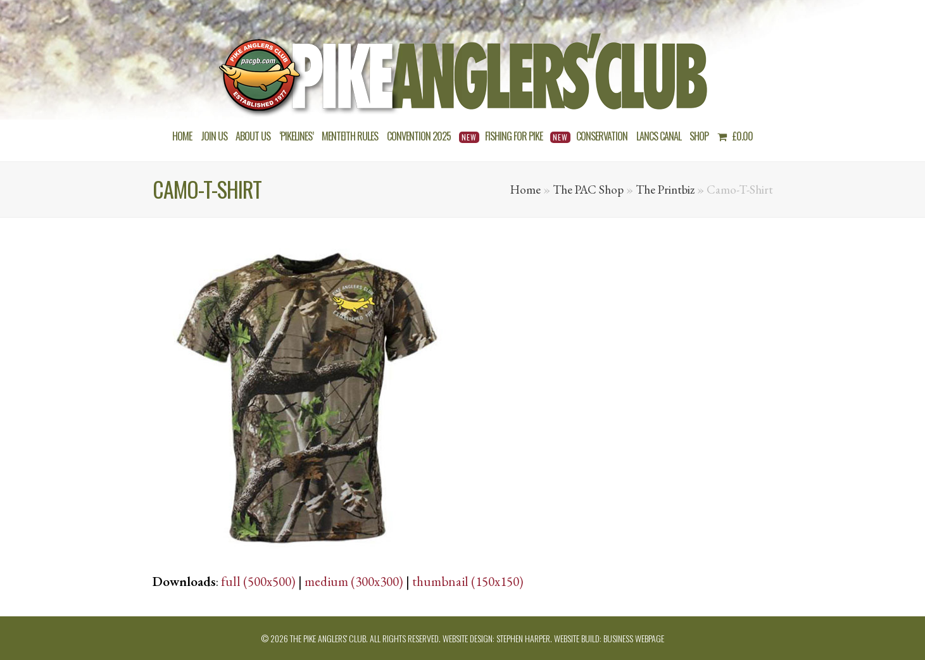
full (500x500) (258, 581)
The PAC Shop (588, 189)
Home (525, 189)
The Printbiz (665, 189)
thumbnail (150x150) (468, 581)
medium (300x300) (354, 581)
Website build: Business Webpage (609, 638)
